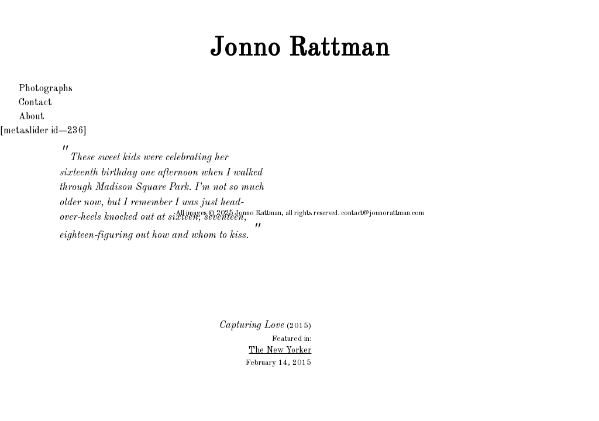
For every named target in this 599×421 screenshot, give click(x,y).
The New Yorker (280, 350)
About (31, 117)
